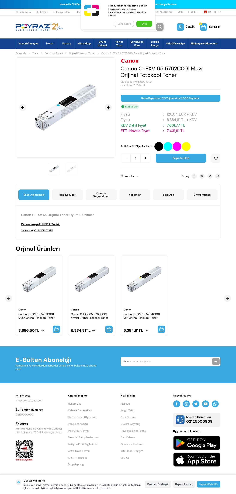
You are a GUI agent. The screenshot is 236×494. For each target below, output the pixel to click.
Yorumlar (135, 195)
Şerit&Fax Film (137, 43)
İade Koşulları (67, 195)
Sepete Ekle (180, 158)
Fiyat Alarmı (129, 176)
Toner (50, 43)
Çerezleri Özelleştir (158, 484)
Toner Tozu (119, 43)
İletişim (42, 12)
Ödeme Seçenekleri (101, 194)
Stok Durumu (128, 417)
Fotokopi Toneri (54, 53)
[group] (65, 107)
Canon (22, 309)
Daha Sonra (124, 23)
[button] (22, 107)
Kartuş (66, 43)
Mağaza (125, 403)
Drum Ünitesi (102, 43)
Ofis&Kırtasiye (175, 43)
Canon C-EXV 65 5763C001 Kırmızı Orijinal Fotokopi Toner (89, 316)
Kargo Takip (61, 12)
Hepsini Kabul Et (208, 484)
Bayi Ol (125, 458)
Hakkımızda (24, 12)
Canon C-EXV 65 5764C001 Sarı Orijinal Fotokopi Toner (141, 316)
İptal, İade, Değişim (132, 451)
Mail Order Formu (78, 431)
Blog (78, 12)
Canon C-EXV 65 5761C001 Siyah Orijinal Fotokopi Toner (36, 316)
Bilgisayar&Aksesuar (204, 43)
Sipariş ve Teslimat (132, 444)
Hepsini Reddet (184, 484)
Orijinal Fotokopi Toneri (82, 53)
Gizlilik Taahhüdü (78, 458)
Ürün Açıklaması (33, 195)
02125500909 (162, 12)
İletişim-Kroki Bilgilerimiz (82, 444)
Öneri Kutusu (202, 195)
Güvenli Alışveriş (130, 424)
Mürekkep (84, 43)
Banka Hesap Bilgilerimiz (82, 417)
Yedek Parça (155, 43)
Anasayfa (21, 53)
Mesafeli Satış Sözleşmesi (83, 437)
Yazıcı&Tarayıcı (28, 43)
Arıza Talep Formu (79, 451)
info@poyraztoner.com (29, 400)
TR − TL (212, 12)
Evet (144, 23)
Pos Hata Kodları (78, 424)
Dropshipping (76, 464)
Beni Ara (168, 195)
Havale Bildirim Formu (133, 431)
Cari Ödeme (128, 437)
